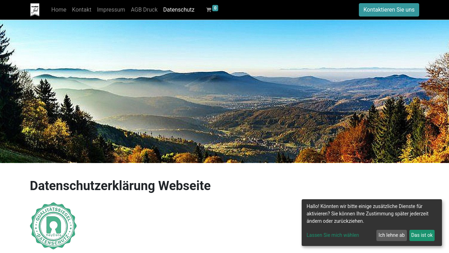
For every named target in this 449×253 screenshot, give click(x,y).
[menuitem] (58, 10)
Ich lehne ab (391, 235)
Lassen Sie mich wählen (333, 235)
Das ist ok (422, 235)
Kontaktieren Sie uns (389, 9)
